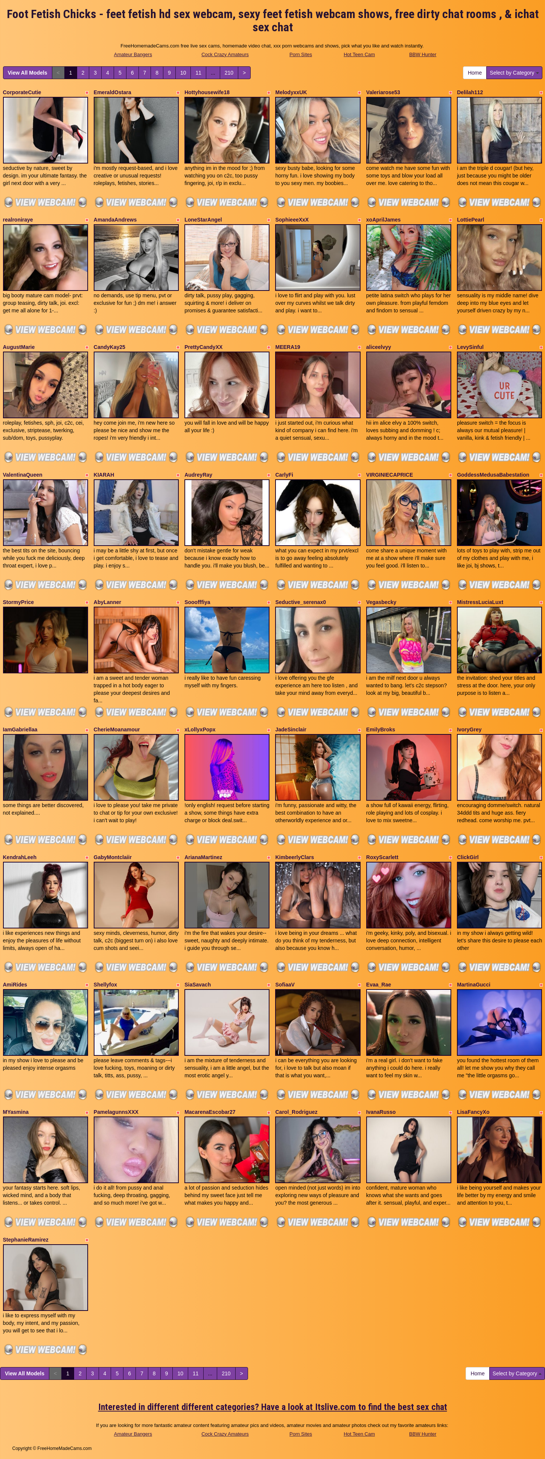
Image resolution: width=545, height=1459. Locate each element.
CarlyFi (284, 475)
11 (198, 73)
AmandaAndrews (115, 220)
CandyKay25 (109, 347)
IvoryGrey (469, 729)
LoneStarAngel (203, 220)
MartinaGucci (473, 985)
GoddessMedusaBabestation (493, 475)
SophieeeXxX (292, 220)
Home (475, 73)
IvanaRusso (381, 1112)
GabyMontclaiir (113, 857)
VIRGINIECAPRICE (389, 475)
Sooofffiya (197, 602)
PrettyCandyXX (203, 347)
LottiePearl (470, 220)
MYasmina (16, 1112)
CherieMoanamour (117, 729)
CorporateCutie (22, 92)
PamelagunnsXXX (116, 1112)
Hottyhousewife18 (207, 92)
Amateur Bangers (133, 54)
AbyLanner (107, 602)
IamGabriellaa (20, 729)
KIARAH (104, 475)
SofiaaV (284, 985)
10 (183, 73)
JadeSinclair (290, 729)
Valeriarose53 (383, 92)
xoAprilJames (383, 220)
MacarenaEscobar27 (209, 1112)
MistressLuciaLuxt (480, 602)
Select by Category (514, 73)
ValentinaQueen (23, 475)
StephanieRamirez (26, 1240)
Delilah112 (470, 92)
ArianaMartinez (203, 857)
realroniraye (18, 220)
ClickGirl (468, 857)
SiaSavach (197, 985)
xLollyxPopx (199, 729)
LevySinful (470, 347)
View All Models (27, 73)
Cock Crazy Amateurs (225, 54)
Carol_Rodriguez (296, 1112)
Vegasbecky (381, 602)
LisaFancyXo (473, 1112)
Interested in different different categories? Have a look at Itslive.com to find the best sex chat (272, 1407)
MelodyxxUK (291, 92)
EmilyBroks (380, 729)
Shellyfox (105, 985)
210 (229, 73)
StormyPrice (18, 602)
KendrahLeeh (20, 857)
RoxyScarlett (382, 857)
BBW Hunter (422, 54)
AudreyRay (198, 475)
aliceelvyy (378, 347)
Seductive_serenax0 (300, 602)
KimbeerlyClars (294, 857)
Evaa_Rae (378, 985)
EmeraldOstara (112, 92)
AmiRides (15, 985)
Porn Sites (300, 54)
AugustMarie (19, 347)
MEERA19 (287, 347)
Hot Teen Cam (359, 54)
